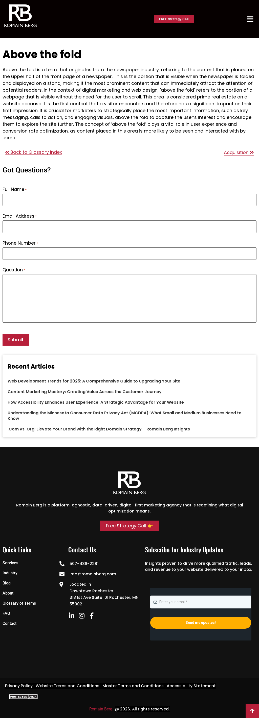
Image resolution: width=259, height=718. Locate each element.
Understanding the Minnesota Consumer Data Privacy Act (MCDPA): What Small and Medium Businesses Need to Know (125, 415)
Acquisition (239, 152)
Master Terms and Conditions (133, 685)
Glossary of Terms (19, 602)
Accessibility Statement (191, 685)
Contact (9, 623)
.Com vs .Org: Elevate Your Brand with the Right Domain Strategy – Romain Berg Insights (99, 429)
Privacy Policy (19, 685)
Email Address (20, 216)
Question (14, 269)
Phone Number (20, 243)
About (8, 592)
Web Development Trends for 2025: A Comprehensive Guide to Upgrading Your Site (94, 381)
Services (10, 562)
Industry (10, 572)
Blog (7, 582)
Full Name (15, 189)
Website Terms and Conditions (67, 685)
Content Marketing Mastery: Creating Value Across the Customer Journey (85, 391)
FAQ (6, 612)
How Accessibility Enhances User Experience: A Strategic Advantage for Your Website (96, 402)
